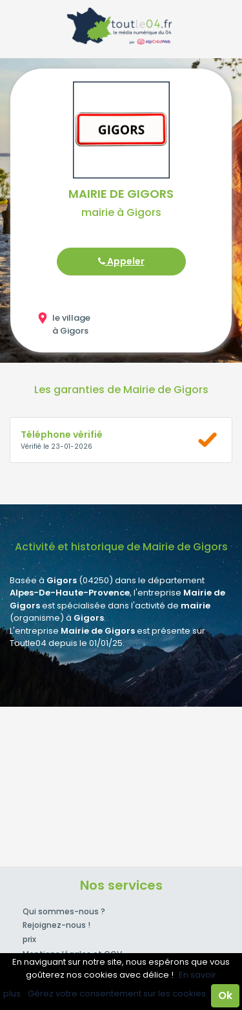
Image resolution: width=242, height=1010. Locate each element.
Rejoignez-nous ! (56, 924)
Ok (225, 995)
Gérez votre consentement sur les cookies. (118, 993)
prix (29, 939)
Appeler (121, 261)
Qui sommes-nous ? (64, 911)
